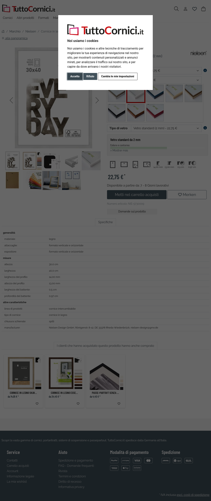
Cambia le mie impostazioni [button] (117, 76)
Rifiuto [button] (90, 76)
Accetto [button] (75, 76)
